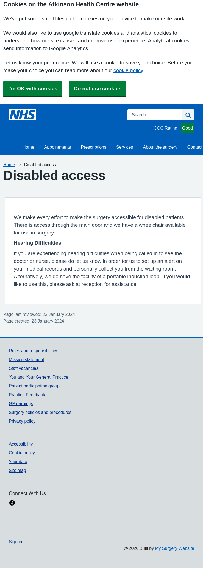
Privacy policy (22, 421)
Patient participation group (34, 386)
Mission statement (26, 359)
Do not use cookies (97, 88)
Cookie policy (22, 452)
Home (28, 147)
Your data (18, 461)
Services (124, 147)
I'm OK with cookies (32, 88)
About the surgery (160, 147)
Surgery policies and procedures (40, 412)
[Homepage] (22, 114)
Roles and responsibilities (34, 350)
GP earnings (21, 403)
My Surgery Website (174, 548)
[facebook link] (12, 503)
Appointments (57, 147)
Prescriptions (93, 147)
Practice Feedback (27, 394)
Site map (17, 470)
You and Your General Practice (38, 377)
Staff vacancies (23, 368)
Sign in (15, 541)
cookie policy (128, 70)
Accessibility (21, 444)
